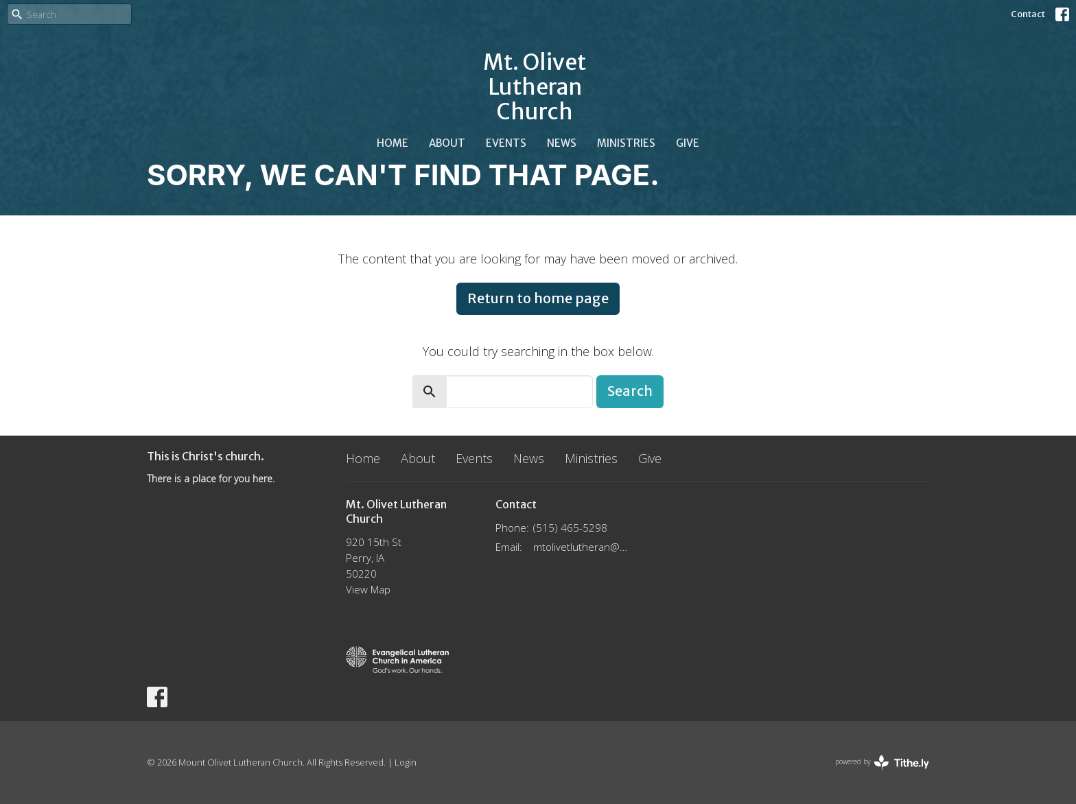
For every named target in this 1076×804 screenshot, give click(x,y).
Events (506, 143)
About (447, 143)
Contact (1028, 14)
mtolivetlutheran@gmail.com (582, 547)
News (561, 143)
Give (687, 143)
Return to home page (538, 298)
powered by (882, 762)
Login (406, 762)
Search (630, 390)
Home (392, 143)
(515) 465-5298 (570, 527)
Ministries (626, 143)
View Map (368, 589)
